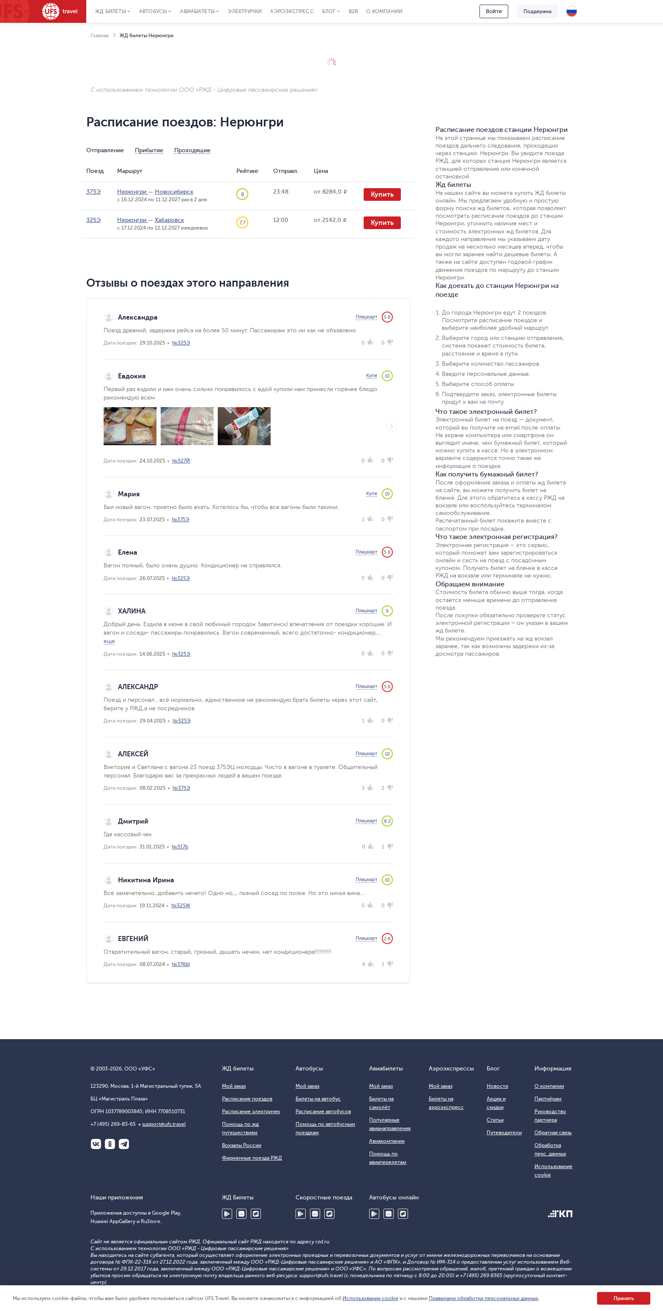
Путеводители (504, 1133)
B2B (353, 11)
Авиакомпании (387, 1141)
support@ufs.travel (164, 1124)
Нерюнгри (132, 192)
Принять (624, 1298)
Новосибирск (174, 192)
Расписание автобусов (323, 1111)
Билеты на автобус (318, 1099)
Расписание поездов (247, 1099)
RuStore (256, 1214)
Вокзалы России (241, 1145)
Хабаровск (169, 220)
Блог (329, 11)
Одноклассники (109, 1144)
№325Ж (180, 906)
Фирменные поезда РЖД (252, 1158)
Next (391, 426)
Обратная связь (553, 1133)
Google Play (227, 1214)
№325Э (181, 343)
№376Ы (181, 964)
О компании (384, 11)
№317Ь (180, 847)
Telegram (123, 1144)
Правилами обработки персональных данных (483, 1298)
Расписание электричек (251, 1111)
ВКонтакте (95, 1144)
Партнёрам (548, 1099)
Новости (497, 1086)
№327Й (181, 461)
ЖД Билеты (110, 11)
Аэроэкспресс (291, 11)
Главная (99, 35)
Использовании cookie (370, 1298)
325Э (93, 220)
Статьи (495, 1120)
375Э (93, 192)
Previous (102, 426)
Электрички (245, 11)
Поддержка (537, 11)
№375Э (180, 520)
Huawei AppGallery (241, 1214)
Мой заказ (234, 1086)
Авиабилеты (197, 11)
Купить (382, 194)
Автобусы (153, 11)
